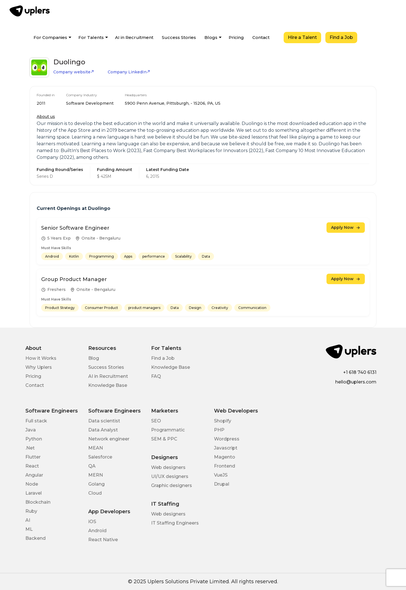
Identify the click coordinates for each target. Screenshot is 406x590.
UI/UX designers (169, 476)
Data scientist (104, 421)
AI (27, 520)
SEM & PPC (164, 439)
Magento (224, 457)
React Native (103, 539)
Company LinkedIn (129, 71)
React (32, 466)
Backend (35, 538)
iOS (92, 521)
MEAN (95, 448)
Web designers (168, 467)
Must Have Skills (56, 248)
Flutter (33, 457)
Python (33, 439)
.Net (30, 448)
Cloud (95, 493)
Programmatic (168, 430)
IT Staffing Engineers (175, 523)
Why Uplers (38, 367)
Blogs (210, 37)
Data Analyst (103, 430)
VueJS (221, 475)
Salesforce (100, 457)
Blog (93, 358)
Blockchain (37, 502)
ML (29, 529)
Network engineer (108, 439)
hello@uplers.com (355, 382)
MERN (95, 475)
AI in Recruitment (134, 37)
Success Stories (179, 37)
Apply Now (345, 227)
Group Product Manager (74, 279)
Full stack (36, 421)
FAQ (156, 376)
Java (30, 430)
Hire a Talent (302, 37)
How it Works (40, 358)
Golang (96, 484)
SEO (156, 421)
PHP (219, 430)
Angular (34, 475)
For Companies (50, 37)
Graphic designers (171, 485)
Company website (73, 71)
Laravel (33, 493)
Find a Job (341, 37)
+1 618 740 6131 (359, 372)
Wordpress (226, 439)
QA (92, 466)
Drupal (221, 484)
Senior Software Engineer (75, 228)
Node (31, 484)
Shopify (222, 421)
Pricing (236, 37)
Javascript (225, 448)
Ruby (31, 511)
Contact (261, 37)
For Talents (91, 37)
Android (97, 530)
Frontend (224, 466)
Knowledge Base (107, 385)
